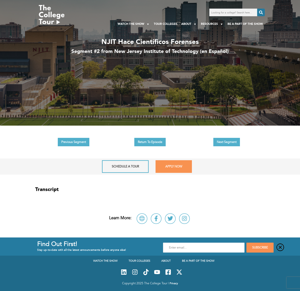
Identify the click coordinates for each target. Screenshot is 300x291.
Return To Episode (150, 142)
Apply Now (173, 166)
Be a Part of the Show (245, 23)
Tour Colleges (165, 23)
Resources (212, 24)
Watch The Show (134, 24)
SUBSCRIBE (260, 248)
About (189, 24)
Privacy (174, 283)
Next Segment (226, 142)
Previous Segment (73, 142)
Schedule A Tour (125, 166)
